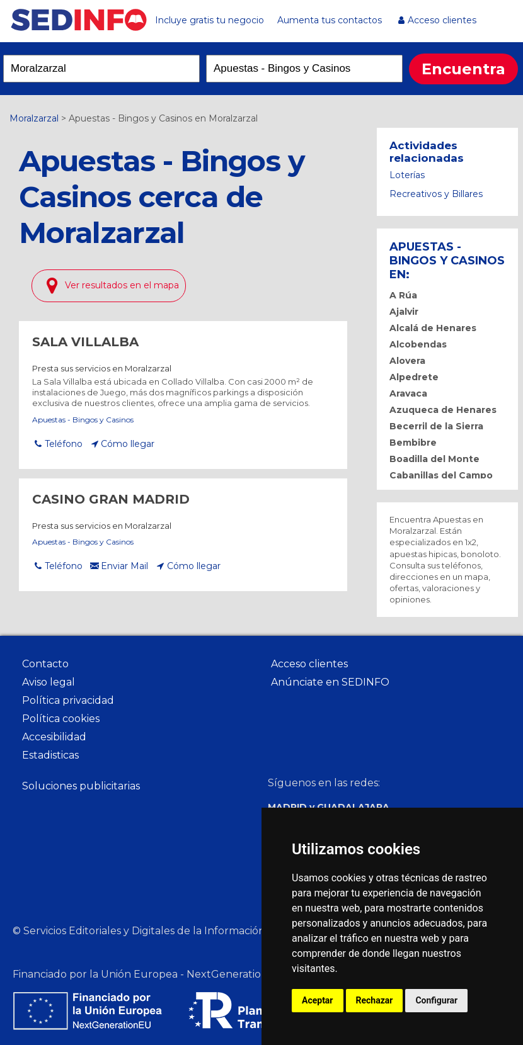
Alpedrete (414, 377)
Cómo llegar (127, 443)
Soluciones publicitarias (81, 786)
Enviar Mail (124, 566)
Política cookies (61, 719)
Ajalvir (403, 311)
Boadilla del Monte (434, 459)
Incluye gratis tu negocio (209, 20)
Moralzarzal (34, 118)
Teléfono (64, 443)
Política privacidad (68, 700)
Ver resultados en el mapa (122, 285)
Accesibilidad (54, 737)
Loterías (407, 175)
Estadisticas (50, 755)
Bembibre (413, 442)
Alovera (407, 360)
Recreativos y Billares (436, 194)
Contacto (45, 664)
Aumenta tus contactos (329, 20)
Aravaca (408, 393)
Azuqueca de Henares (443, 409)
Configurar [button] (436, 1000)
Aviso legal (48, 682)
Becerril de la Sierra (436, 426)
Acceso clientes (442, 20)
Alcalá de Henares (432, 328)
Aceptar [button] (317, 1000)
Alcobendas (418, 344)
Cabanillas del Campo (441, 475)
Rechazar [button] (374, 1000)
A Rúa (403, 295)
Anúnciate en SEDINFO (330, 682)
